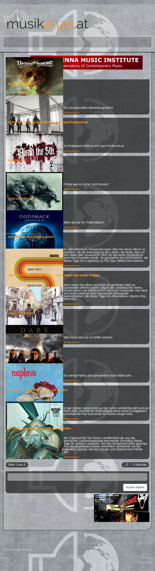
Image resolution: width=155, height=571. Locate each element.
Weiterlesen (71, 112)
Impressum (77, 556)
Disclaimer (145, 562)
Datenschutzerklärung (17, 549)
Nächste (141, 464)
